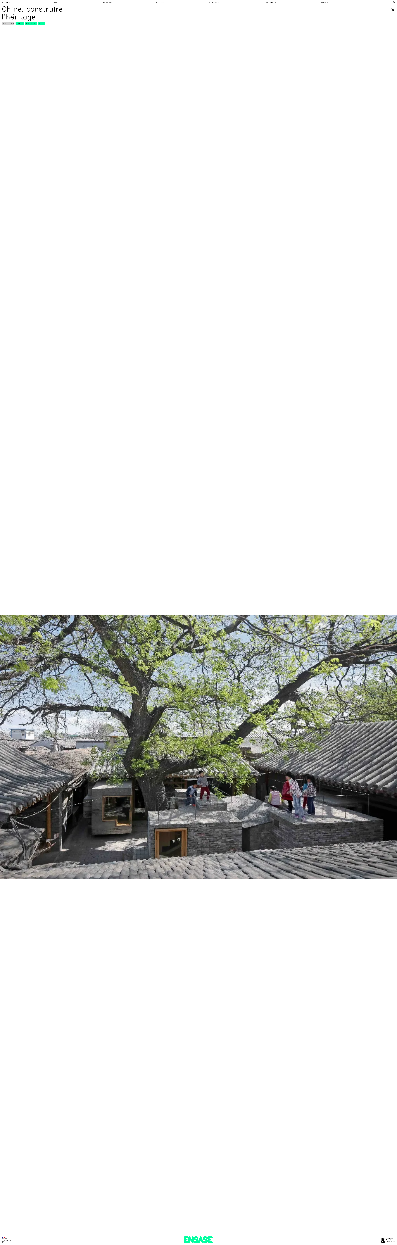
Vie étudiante (270, 3)
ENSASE (198, 1240)
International (214, 3)
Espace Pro (325, 3)
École (56, 3)
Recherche (160, 3)
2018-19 (19, 23)
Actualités (6, 3)
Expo (41, 23)
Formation (107, 3)
